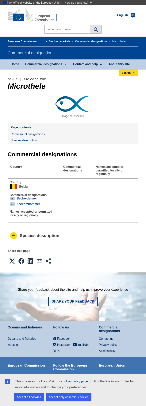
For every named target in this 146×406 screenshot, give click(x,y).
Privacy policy (108, 344)
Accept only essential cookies (68, 397)
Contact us (106, 338)
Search (95, 29)
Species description (24, 140)
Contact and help (85, 64)
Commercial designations (91, 41)
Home (15, 64)
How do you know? (78, 2)
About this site (119, 64)
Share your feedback (73, 301)
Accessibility (107, 350)
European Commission (22, 41)
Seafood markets (59, 41)
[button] (12, 261)
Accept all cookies (29, 397)
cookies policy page (74, 381)
